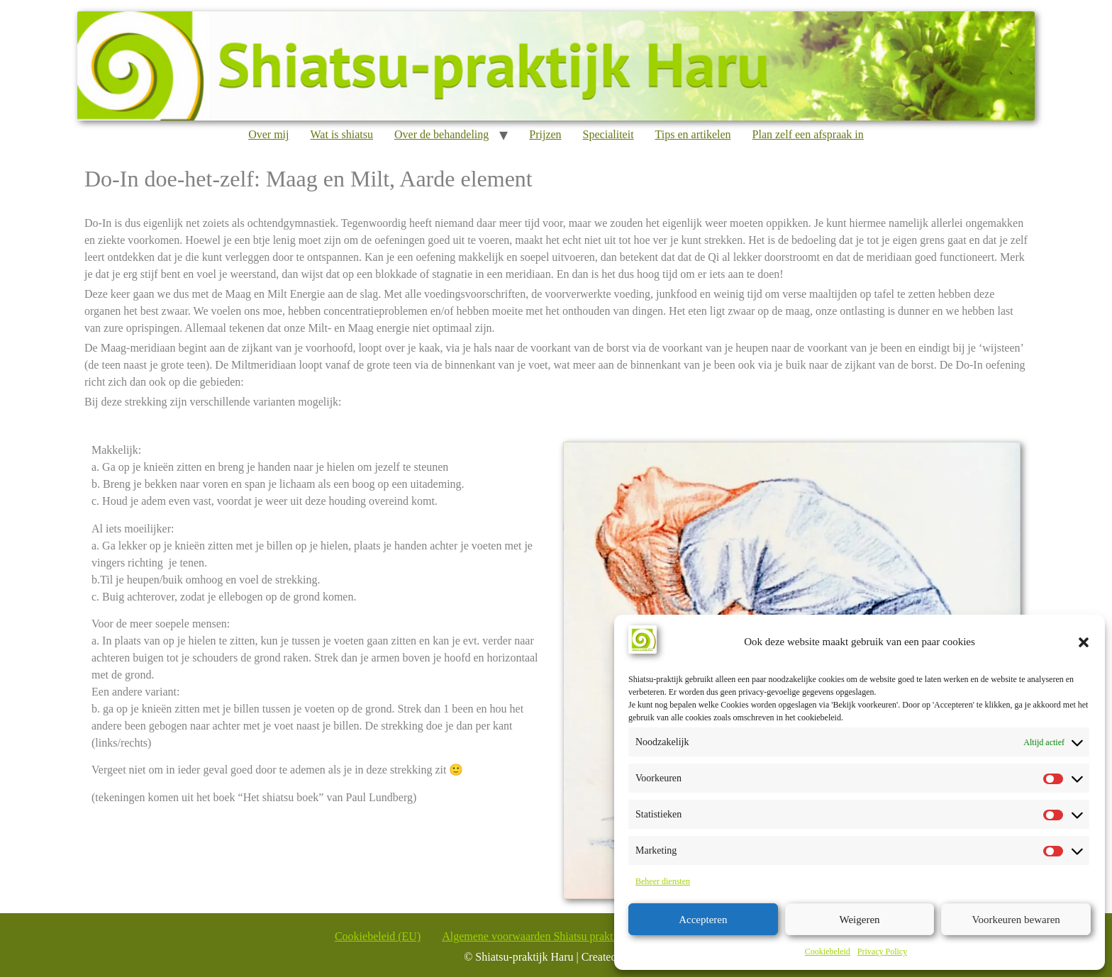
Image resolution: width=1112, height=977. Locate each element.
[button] (1084, 642)
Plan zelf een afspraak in (808, 134)
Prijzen (545, 134)
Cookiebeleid (827, 951)
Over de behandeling (441, 134)
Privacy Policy (882, 951)
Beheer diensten (662, 881)
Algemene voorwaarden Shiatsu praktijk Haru (546, 936)
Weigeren (859, 919)
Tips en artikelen (693, 134)
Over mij (268, 134)
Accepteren (703, 919)
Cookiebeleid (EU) (378, 936)
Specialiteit (608, 134)
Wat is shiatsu (342, 134)
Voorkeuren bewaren (1016, 919)
